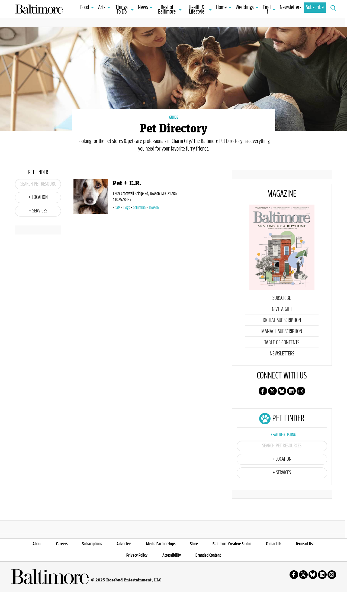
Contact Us (273, 544)
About (37, 544)
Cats (117, 208)
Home (221, 7)
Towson (154, 208)
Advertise (124, 544)
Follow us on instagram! (301, 391)
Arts (101, 7)
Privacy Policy (136, 555)
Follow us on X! (272, 391)
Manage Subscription (281, 331)
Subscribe (315, 7)
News (143, 7)
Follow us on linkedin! (291, 391)
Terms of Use (305, 544)
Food (84, 7)
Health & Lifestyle (196, 10)
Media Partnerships (160, 544)
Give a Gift (282, 309)
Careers (62, 544)
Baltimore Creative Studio (232, 544)
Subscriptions (92, 544)
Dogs (126, 208)
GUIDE (173, 117)
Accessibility (171, 555)
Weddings (245, 7)
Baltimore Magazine (39, 8)
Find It (267, 10)
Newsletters (290, 7)
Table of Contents (281, 342)
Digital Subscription (282, 320)
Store (194, 544)
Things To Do (121, 10)
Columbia (139, 208)
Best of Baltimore (167, 10)
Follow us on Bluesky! (282, 391)
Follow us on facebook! (263, 391)
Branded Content (208, 555)
